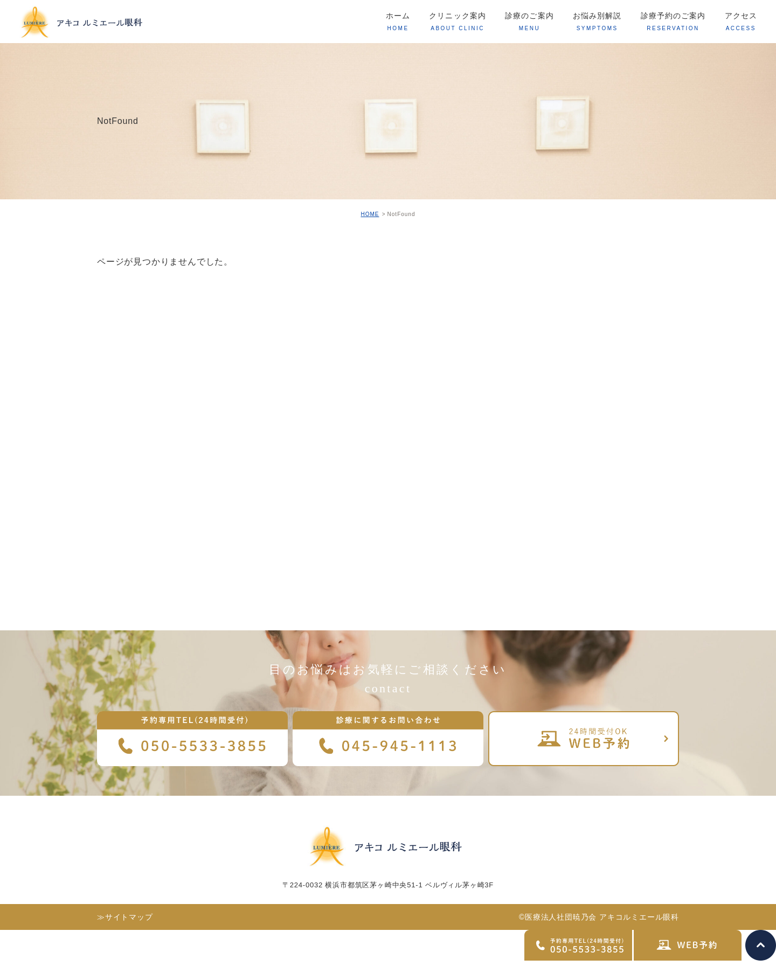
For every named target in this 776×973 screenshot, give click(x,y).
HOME (370, 214)
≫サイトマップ (125, 917)
